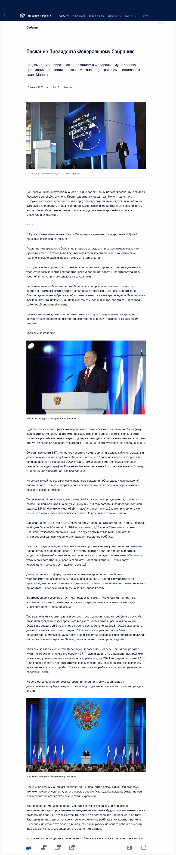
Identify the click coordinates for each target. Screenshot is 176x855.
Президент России (39, 5)
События (32, 28)
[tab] (29, 847)
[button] (6, 5)
